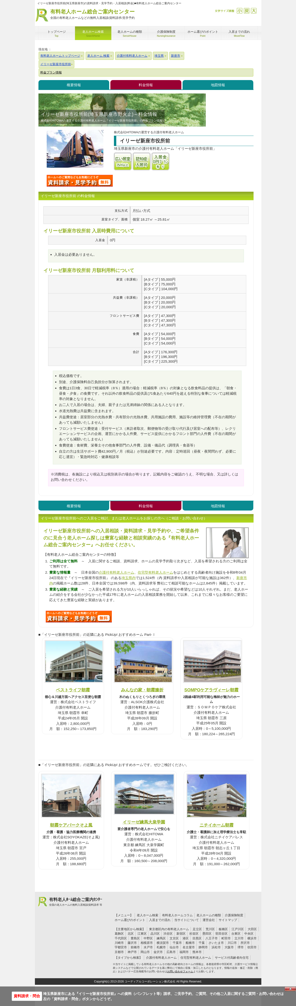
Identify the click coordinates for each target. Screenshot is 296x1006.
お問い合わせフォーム (180, 971)
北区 (131, 933)
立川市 (239, 938)
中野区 (148, 938)
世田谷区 (221, 933)
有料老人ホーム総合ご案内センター (92, 14)
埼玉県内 (128, 578)
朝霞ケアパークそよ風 (71, 825)
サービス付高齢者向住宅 (232, 957)
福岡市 (184, 952)
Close (290, 988)
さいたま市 (216, 943)
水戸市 (148, 947)
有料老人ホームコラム (177, 915)
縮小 (239, 11)
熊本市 (197, 952)
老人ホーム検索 (147, 915)
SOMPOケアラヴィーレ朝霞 (211, 689)
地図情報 (218, 85)
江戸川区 (238, 929)
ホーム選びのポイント (130, 920)
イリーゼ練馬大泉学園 (144, 821)
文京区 (174, 938)
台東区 (236, 933)
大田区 (252, 929)
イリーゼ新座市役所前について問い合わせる (80, 181)
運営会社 (209, 920)
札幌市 (161, 947)
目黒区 (197, 938)
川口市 (232, 943)
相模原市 (147, 943)
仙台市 (174, 947)
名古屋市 (189, 947)
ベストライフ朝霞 (73, 689)
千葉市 (177, 943)
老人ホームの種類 (208, 915)
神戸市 (132, 952)
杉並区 (194, 933)
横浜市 (252, 938)
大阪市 (229, 947)
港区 (186, 938)
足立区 (197, 929)
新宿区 (181, 933)
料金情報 (146, 85)
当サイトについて (186, 920)
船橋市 (190, 943)
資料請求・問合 (27, 996)
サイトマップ (228, 920)
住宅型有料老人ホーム (155, 572)
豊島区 (135, 938)
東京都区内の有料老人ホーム (169, 929)
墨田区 (207, 933)
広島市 (171, 952)
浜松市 (216, 947)
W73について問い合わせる (79, 616)
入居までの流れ (160, 920)
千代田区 (121, 938)
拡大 (254, 11)
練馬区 (161, 938)
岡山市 (145, 952)
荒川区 (210, 929)
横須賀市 (163, 943)
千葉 (202, 943)
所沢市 (245, 943)
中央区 (249, 933)
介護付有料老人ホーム (116, 572)
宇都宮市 (121, 947)
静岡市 (203, 947)
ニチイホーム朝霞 (216, 825)
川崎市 (119, 943)
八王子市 (211, 938)
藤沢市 (132, 943)
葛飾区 (119, 933)
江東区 (142, 933)
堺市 (241, 947)
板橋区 (223, 929)
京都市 (119, 952)
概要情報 (74, 85)
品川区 (155, 933)
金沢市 (158, 952)
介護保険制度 (234, 915)
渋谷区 (168, 933)
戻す (247, 11)
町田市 (226, 938)
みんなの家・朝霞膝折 (142, 689)
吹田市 (252, 947)
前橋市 (135, 947)
